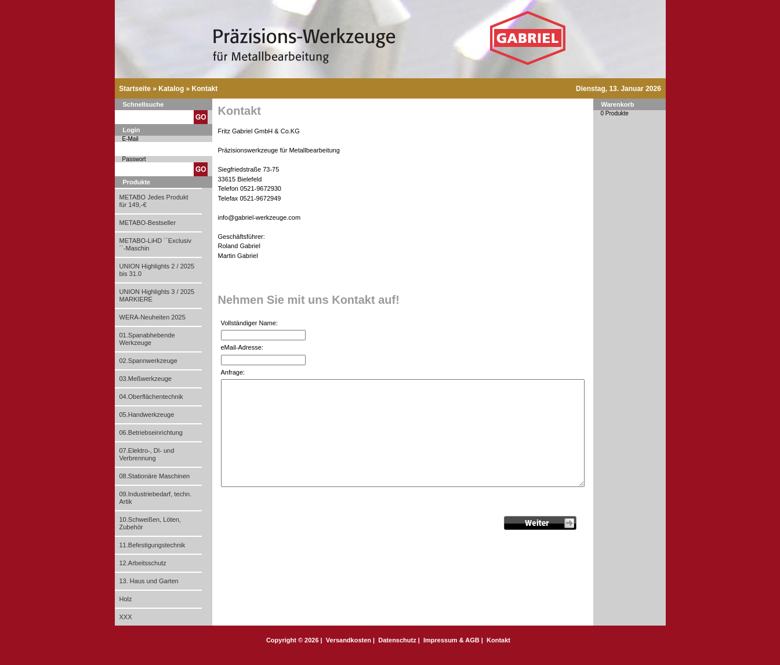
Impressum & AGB (451, 640)
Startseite (135, 89)
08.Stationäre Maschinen (154, 476)
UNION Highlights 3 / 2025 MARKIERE (157, 295)
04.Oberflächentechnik (151, 396)
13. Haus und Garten (149, 580)
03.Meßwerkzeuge (145, 378)
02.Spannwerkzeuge (148, 360)
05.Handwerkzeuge (147, 414)
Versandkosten (348, 640)
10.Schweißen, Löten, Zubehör (150, 523)
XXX (125, 616)
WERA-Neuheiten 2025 (152, 317)
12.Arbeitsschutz (142, 562)
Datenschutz (397, 640)
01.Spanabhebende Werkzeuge (147, 339)
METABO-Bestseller (147, 222)
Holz (125, 598)
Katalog (171, 89)
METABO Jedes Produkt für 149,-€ (153, 201)
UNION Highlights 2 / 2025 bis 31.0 (157, 270)
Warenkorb (617, 104)
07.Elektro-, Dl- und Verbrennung (147, 454)
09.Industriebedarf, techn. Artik (155, 497)
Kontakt (205, 89)
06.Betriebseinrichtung (151, 432)
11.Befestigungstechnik (152, 545)
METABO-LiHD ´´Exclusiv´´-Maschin (155, 244)
